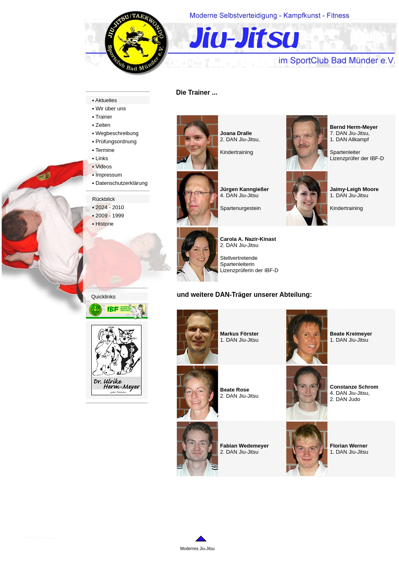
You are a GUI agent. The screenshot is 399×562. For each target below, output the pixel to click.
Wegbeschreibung (117, 133)
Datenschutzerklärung (121, 183)
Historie (104, 224)
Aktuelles (106, 100)
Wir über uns (110, 108)
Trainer (103, 117)
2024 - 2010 (109, 207)
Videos (103, 166)
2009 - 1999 (109, 215)
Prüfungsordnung (116, 141)
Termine (104, 150)
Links (101, 158)
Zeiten (102, 125)
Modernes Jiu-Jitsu (197, 548)
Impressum (108, 175)
